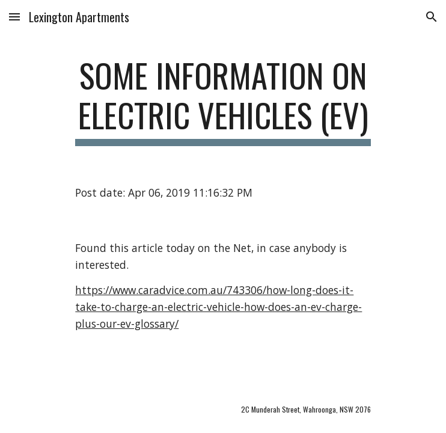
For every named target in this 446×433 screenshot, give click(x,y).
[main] (222, 101)
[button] (14, 16)
